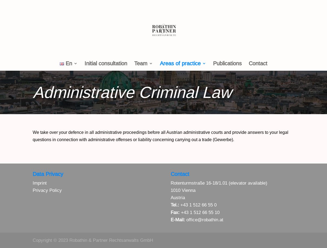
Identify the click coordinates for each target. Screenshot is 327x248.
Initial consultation (106, 64)
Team (140, 64)
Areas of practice (180, 64)
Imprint (40, 183)
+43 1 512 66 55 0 (198, 205)
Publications (227, 64)
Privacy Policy (47, 190)
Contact (258, 64)
